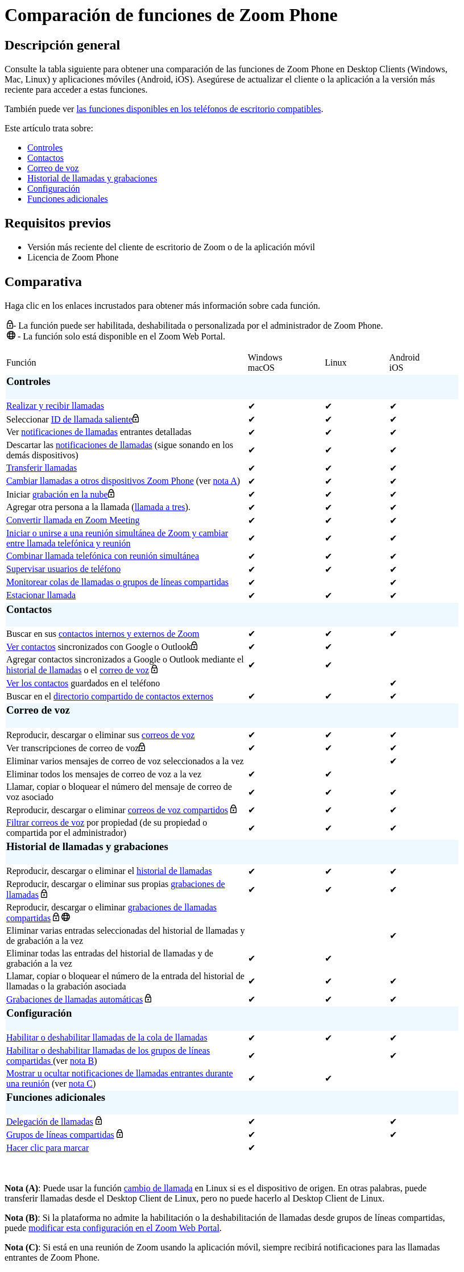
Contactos (45, 158)
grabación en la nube (70, 494)
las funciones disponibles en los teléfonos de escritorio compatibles (198, 109)
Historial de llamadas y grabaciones (92, 178)
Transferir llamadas (41, 468)
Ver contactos (31, 647)
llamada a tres (160, 507)
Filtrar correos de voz (45, 822)
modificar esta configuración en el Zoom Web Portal (123, 1228)
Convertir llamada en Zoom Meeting (73, 520)
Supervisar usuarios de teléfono (63, 569)
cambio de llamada (158, 1188)
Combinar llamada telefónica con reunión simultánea (102, 556)
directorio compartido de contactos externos (133, 696)
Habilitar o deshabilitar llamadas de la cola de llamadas (107, 1037)
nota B (82, 1061)
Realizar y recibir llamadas (55, 406)
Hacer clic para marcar (47, 1148)
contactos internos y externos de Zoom (129, 634)
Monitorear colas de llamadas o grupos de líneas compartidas (117, 582)
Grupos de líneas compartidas (60, 1135)
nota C (81, 1083)
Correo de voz (53, 168)
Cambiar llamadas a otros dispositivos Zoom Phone (100, 481)
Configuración (53, 188)
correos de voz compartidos (178, 810)
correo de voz (124, 670)
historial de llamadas (43, 670)
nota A (225, 481)
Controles (45, 147)
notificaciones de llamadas (69, 432)
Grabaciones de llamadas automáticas (74, 999)
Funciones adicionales (67, 199)
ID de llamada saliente (92, 419)
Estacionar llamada (41, 595)
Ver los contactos (37, 683)
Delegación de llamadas (49, 1121)
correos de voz (168, 735)
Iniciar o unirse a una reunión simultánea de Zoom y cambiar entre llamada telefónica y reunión (117, 538)
